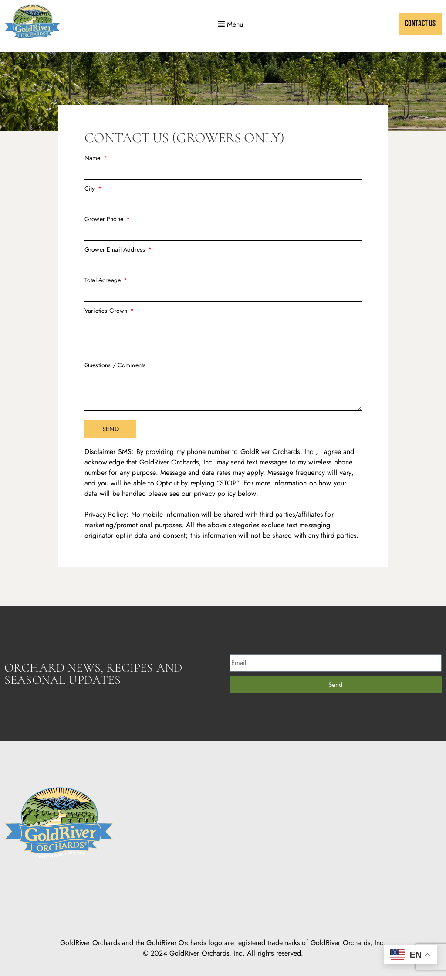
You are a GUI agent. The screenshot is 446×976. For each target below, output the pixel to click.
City (90, 188)
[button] (229, 24)
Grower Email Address (115, 249)
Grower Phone (104, 219)
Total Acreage (103, 280)
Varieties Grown (106, 310)
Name (93, 158)
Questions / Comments (114, 365)
